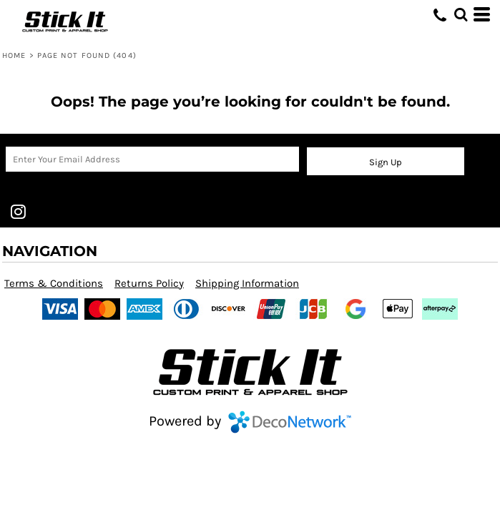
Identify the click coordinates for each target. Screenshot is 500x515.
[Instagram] (18, 211)
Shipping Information (247, 283)
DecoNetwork (289, 422)
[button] (461, 14)
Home (14, 55)
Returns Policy (149, 283)
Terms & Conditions (53, 283)
